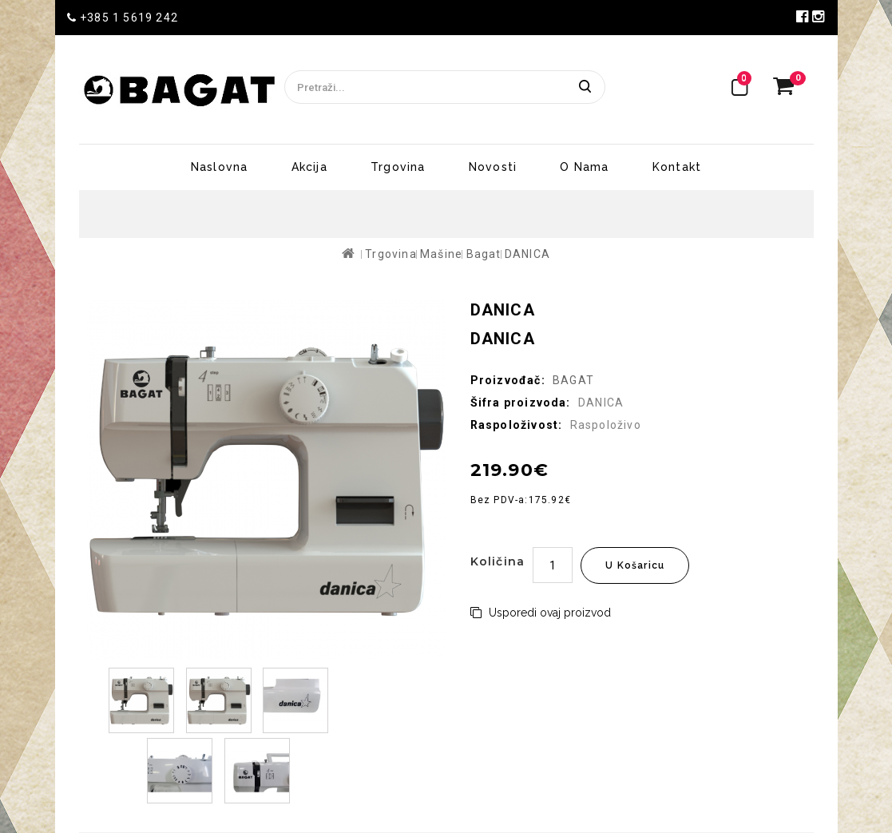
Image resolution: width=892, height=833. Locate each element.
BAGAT (573, 380)
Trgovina (398, 167)
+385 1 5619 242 (122, 17)
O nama (584, 167)
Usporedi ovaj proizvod (540, 612)
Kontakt (676, 167)
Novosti (493, 167)
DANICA (527, 254)
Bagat (484, 254)
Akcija (309, 167)
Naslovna (219, 167)
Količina (497, 561)
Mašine (441, 254)
